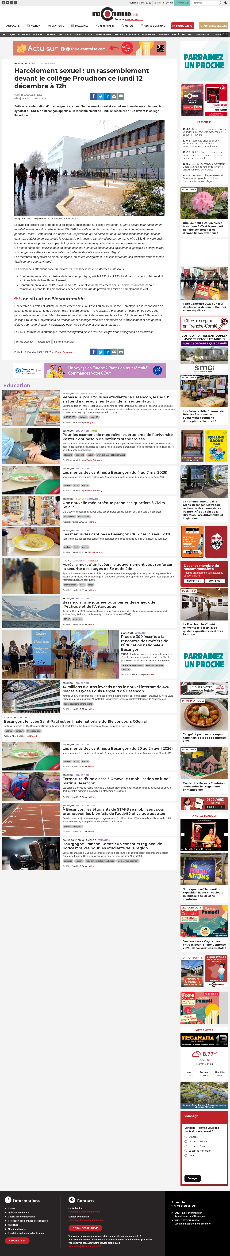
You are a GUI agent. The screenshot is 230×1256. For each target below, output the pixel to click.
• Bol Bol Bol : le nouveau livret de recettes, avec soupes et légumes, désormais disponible (204, 155)
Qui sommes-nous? (18, 1212)
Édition (119, 19)
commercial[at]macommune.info (86, 1220)
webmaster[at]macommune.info (85, 1246)
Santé (93, 431)
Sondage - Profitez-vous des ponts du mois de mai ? (201, 1129)
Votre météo (204, 1030)
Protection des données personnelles (28, 1221)
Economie (82, 393)
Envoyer (193, 1178)
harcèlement (44, 341)
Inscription (193, 581)
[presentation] (182, 834)
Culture (81, 499)
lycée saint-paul (33, 731)
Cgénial (9, 731)
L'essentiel (204, 122)
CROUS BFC (70, 417)
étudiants (83, 417)
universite (77, 619)
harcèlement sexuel (63, 341)
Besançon (20, 63)
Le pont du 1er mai (198, 1141)
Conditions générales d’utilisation (26, 1233)
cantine (67, 485)
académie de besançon (132, 665)
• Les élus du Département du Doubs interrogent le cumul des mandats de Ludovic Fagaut (203, 178)
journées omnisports (72, 826)
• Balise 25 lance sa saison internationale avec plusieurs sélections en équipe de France (201, 143)
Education (36, 63)
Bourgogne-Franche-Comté (79, 840)
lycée (82, 585)
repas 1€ (94, 417)
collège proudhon (24, 341)
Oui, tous (193, 1137)
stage (90, 585)
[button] (219, 2)
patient (90, 455)
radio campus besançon (128, 861)
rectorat (126, 669)
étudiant (79, 861)
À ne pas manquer (204, 815)
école (76, 485)
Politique (93, 561)
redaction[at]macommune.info (85, 1211)
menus (85, 485)
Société (50, 63)
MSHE (67, 619)
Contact (12, 1208)
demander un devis (85, 1228)
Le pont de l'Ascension (200, 1150)
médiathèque (83, 517)
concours (20, 731)
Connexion (215, 581)
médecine (80, 455)
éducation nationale (154, 665)
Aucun (192, 1155)
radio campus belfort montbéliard (100, 861)
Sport (94, 805)
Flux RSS (13, 1225)
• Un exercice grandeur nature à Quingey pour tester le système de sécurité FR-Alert (204, 132)
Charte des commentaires (21, 1216)
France (67, 561)
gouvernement (70, 585)
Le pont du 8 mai (197, 1146)
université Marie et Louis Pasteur (111, 455)
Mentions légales (17, 1229)
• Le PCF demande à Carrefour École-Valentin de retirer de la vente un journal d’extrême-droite (204, 166)
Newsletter (17, 1240)
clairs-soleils (69, 517)
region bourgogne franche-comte (78, 704)
